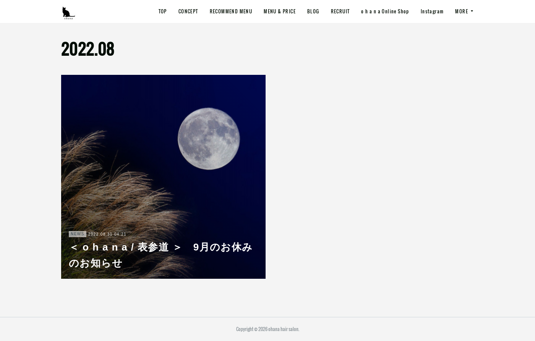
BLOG (313, 11)
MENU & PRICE (280, 11)
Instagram (432, 11)
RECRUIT (340, 11)
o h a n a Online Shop (385, 11)
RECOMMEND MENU (231, 11)
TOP (163, 11)
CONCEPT (188, 11)
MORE (461, 11)
